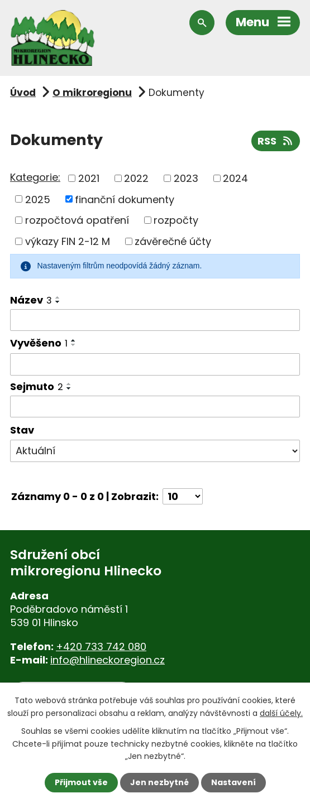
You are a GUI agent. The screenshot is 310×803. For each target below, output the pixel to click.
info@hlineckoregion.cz (107, 660)
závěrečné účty (173, 241)
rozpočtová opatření (77, 220)
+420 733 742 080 (101, 646)
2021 (88, 178)
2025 (37, 199)
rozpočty (176, 220)
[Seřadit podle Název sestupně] (58, 302)
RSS (275, 141)
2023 (186, 178)
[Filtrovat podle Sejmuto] (155, 407)
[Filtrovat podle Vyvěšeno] (155, 364)
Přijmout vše (81, 782)
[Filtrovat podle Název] (155, 320)
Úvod (23, 92)
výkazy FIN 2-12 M (67, 241)
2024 (235, 178)
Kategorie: (35, 177)
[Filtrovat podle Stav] (155, 451)
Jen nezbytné (159, 782)
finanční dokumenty (124, 199)
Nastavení (233, 782)
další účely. (281, 712)
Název (31, 300)
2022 (136, 178)
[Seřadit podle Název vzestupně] (58, 297)
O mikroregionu (92, 92)
